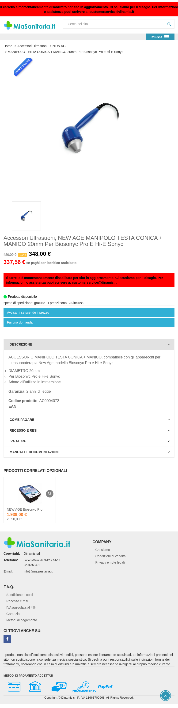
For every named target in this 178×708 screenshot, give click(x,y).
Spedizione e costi (19, 595)
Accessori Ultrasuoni (32, 46)
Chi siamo (102, 550)
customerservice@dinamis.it (112, 12)
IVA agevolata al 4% (20, 607)
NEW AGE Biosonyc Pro (24, 509)
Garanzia (13, 614)
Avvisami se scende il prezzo (28, 312)
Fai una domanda (20, 322)
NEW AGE (60, 46)
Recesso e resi (17, 601)
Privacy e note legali (110, 562)
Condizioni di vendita (110, 556)
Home (8, 46)
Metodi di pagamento (21, 620)
